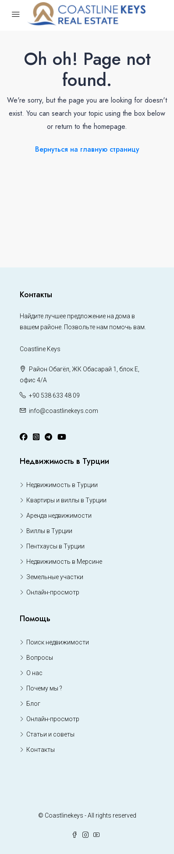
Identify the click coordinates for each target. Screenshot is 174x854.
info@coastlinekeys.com (63, 410)
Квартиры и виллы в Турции (66, 500)
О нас (34, 672)
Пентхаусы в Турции (55, 546)
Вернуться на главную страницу (87, 149)
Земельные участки (54, 576)
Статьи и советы (50, 734)
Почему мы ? (44, 688)
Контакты (40, 749)
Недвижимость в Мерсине (64, 561)
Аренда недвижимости (59, 515)
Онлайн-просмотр (52, 592)
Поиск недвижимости (57, 642)
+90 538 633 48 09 (54, 395)
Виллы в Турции (49, 530)
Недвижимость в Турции (62, 484)
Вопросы (39, 657)
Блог (33, 703)
